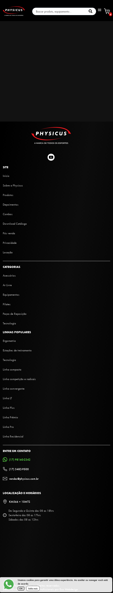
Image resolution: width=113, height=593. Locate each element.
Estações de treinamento (17, 350)
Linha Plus (9, 407)
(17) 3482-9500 (16, 469)
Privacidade (10, 243)
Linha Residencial (13, 436)
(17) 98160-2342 (16, 459)
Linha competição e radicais (19, 379)
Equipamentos (11, 294)
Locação (8, 252)
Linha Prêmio (10, 417)
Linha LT (7, 398)
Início (6, 176)
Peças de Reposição (15, 314)
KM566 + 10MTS (16, 501)
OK (21, 588)
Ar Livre (7, 285)
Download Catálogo (15, 223)
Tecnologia (9, 323)
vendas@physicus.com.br (21, 478)
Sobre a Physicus (13, 185)
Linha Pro (8, 427)
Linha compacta (12, 369)
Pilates (7, 304)
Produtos (8, 195)
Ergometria (9, 341)
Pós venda (9, 233)
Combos (8, 214)
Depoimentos (10, 204)
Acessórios (9, 275)
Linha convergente (14, 388)
